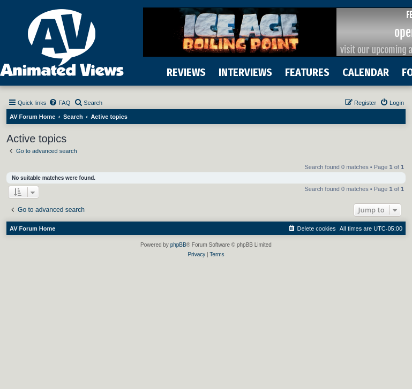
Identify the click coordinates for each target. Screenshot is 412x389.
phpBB (178, 245)
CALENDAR (365, 72)
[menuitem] (59, 102)
